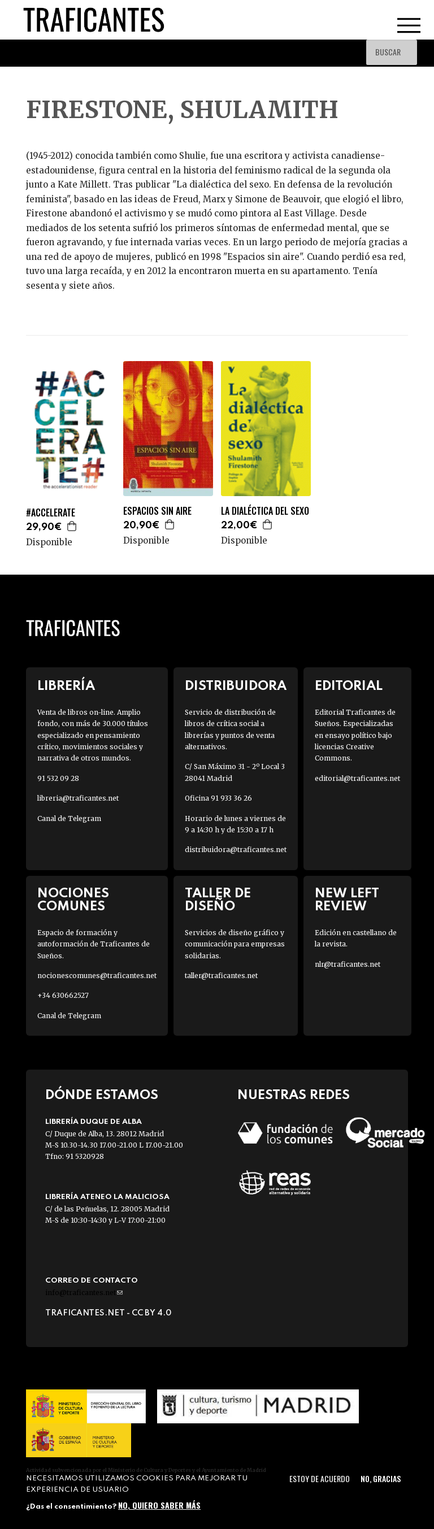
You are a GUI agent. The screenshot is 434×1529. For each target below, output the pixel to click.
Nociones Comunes (73, 900)
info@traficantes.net (84, 1292)
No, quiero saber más (159, 1505)
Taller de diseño (218, 900)
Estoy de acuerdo (319, 1478)
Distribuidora (236, 686)
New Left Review (347, 900)
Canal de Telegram (69, 818)
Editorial (349, 686)
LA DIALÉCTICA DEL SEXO (265, 511)
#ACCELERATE (50, 513)
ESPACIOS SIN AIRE (157, 511)
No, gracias (381, 1478)
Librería (66, 686)
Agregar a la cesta (72, 526)
